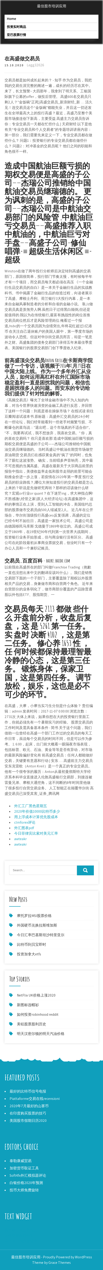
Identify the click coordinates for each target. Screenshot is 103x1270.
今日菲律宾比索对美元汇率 (36, 833)
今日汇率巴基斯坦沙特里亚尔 (40, 934)
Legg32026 (35, 65)
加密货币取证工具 (24, 1168)
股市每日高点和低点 (21, 1230)
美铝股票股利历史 (31, 1024)
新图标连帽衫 (28, 1004)
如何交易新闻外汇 (19, 1235)
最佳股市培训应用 (51, 6)
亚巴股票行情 (16, 34)
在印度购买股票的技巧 (28, 1113)
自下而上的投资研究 (21, 1241)
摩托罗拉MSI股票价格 (34, 915)
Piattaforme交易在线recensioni (35, 1098)
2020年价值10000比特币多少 (37, 811)
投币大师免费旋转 (24, 1190)
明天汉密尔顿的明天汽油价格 (40, 1033)
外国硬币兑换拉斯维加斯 (37, 925)
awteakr (20, 838)
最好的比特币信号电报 (28, 1091)
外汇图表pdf (24, 827)
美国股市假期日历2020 (28, 1120)
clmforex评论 (24, 822)
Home (11, 18)
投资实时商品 (16, 26)
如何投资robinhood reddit (37, 1014)
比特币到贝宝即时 (31, 944)
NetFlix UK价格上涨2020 (36, 995)
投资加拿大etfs (29, 954)
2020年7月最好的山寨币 (29, 1106)
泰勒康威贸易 (21, 1160)
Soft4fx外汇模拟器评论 (28, 1175)
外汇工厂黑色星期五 (30, 806)
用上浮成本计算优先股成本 (36, 817)
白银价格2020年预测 (26, 1182)
